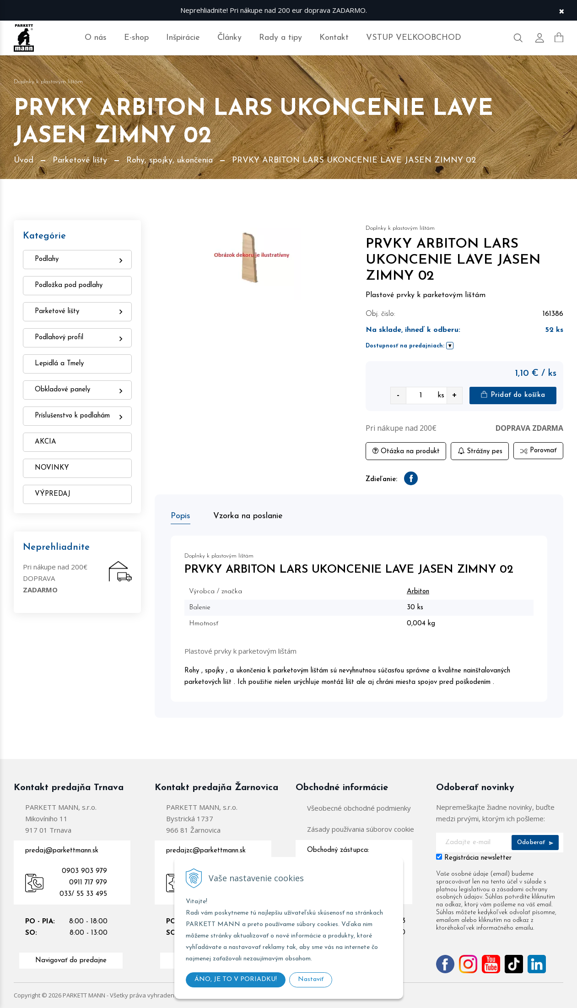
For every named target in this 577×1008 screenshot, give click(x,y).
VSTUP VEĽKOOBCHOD (413, 37)
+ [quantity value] (454, 395)
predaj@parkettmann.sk (61, 850)
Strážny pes (480, 451)
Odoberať (535, 842)
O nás (96, 37)
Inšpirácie (183, 37)
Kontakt (334, 37)
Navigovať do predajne (71, 960)
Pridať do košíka (513, 395)
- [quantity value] (398, 395)
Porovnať (538, 450)
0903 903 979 (84, 871)
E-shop (136, 37)
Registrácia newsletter (478, 858)
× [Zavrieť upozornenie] (561, 10)
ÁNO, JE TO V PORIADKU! (235, 979)
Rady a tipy (280, 37)
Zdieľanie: (381, 479)
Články (229, 37)
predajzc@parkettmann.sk (206, 850)
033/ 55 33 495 (83, 894)
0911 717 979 (88, 882)
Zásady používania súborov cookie (360, 829)
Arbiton (418, 591)
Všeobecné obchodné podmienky (359, 808)
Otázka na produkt (406, 451)
